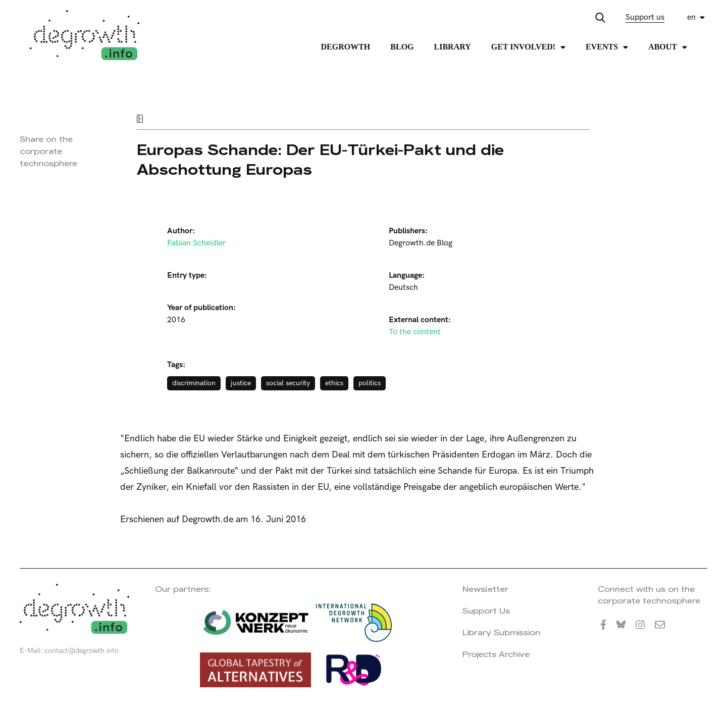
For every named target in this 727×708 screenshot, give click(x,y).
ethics (334, 383)
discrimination (194, 383)
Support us (645, 17)
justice (241, 383)
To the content (415, 332)
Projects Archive (496, 654)
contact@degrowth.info (81, 650)
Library (452, 46)
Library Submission (501, 632)
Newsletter (485, 589)
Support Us (486, 610)
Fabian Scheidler (196, 243)
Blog (401, 46)
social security (288, 383)
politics (369, 383)
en (691, 17)
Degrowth (346, 46)
